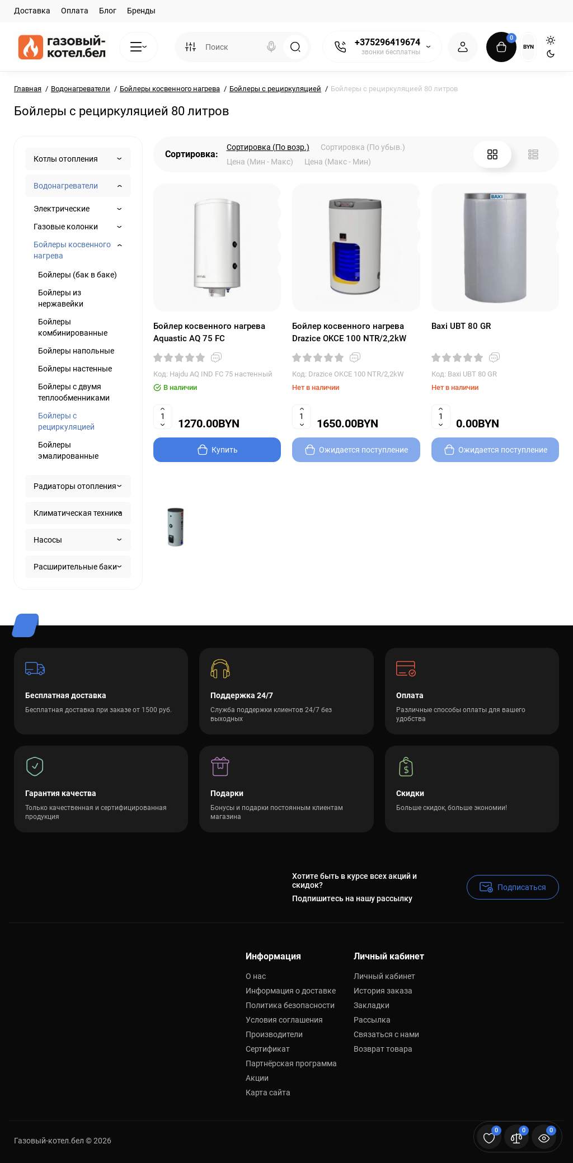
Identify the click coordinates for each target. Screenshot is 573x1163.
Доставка (32, 10)
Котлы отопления (66, 158)
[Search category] (190, 47)
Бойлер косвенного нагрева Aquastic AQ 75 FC (209, 332)
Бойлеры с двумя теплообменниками (74, 392)
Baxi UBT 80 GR (461, 326)
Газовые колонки (66, 226)
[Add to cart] (217, 449)
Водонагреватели (66, 185)
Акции (257, 1077)
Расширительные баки (75, 566)
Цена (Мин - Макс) (260, 161)
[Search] (271, 47)
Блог (107, 10)
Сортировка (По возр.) (268, 147)
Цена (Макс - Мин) (337, 161)
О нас (256, 976)
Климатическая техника (78, 512)
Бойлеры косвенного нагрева (72, 250)
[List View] (533, 154)
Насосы (48, 539)
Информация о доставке (291, 990)
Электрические (62, 208)
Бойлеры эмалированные (68, 450)
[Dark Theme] (550, 54)
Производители (274, 1034)
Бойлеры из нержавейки (60, 298)
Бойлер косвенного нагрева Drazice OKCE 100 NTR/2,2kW (349, 332)
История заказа (383, 990)
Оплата (74, 10)
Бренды (141, 10)
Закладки (371, 1005)
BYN (528, 47)
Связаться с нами (386, 1034)
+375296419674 (387, 42)
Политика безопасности (290, 1005)
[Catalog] (138, 47)
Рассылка (372, 1019)
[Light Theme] (550, 40)
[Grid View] (492, 154)
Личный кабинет (384, 976)
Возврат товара (383, 1048)
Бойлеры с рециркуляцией (66, 421)
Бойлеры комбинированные (72, 327)
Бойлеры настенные (75, 368)
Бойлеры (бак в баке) (77, 274)
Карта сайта (268, 1092)
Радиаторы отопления (75, 486)
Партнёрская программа (291, 1063)
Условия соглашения (284, 1019)
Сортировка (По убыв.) (363, 147)
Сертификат (268, 1048)
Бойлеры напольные (76, 350)
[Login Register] (463, 47)
